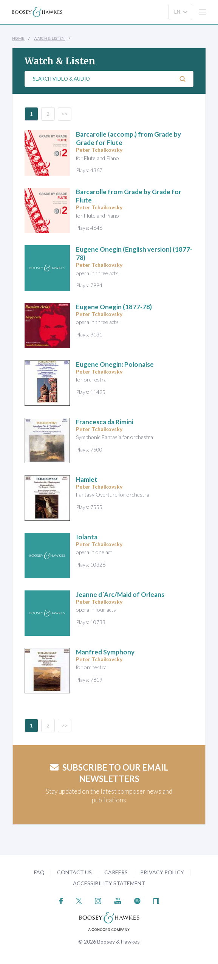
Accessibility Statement (109, 883)
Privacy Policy (162, 872)
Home (18, 38)
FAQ (39, 872)
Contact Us (74, 872)
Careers (116, 872)
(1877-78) (114, 307)
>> (64, 114)
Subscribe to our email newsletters (109, 773)
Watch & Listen (49, 38)
